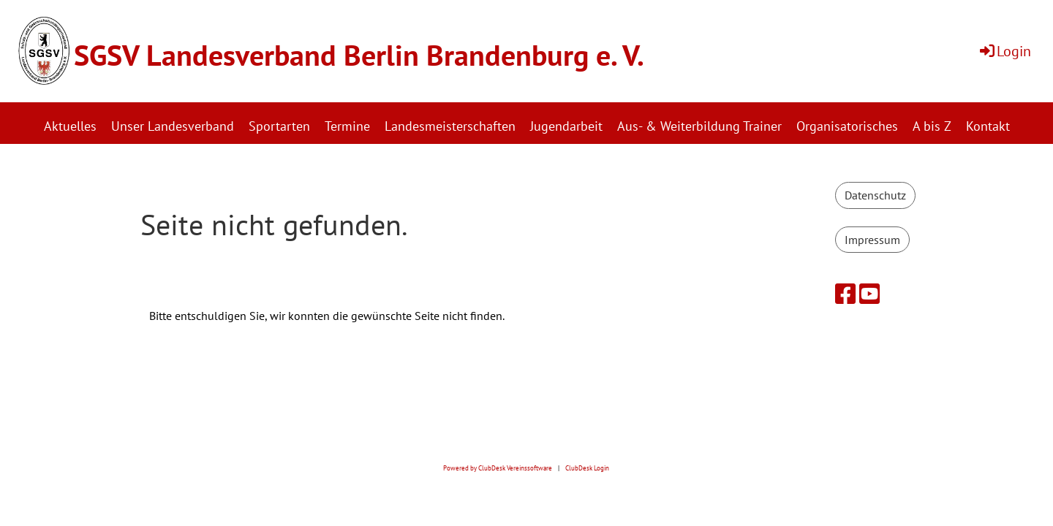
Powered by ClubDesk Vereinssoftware (497, 468)
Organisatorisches (847, 126)
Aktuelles (70, 126)
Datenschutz (875, 195)
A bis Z (932, 126)
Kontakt (988, 126)
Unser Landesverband (172, 126)
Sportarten (279, 126)
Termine (347, 126)
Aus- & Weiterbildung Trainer (699, 126)
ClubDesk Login (587, 468)
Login (1004, 51)
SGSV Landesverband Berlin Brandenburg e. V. (359, 55)
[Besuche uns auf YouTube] (869, 293)
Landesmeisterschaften (450, 126)
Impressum (872, 239)
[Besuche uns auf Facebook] (845, 293)
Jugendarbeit (566, 126)
